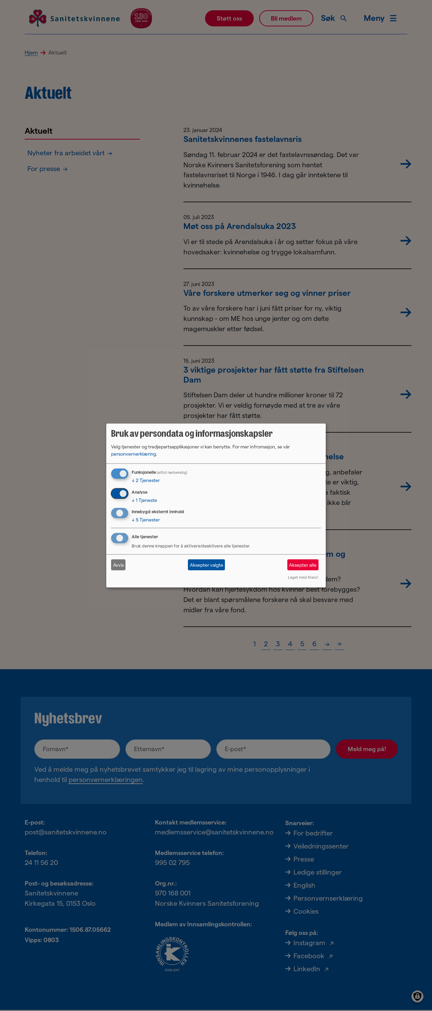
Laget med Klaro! (303, 577)
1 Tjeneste (144, 499)
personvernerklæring (133, 453)
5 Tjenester (146, 519)
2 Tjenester (146, 480)
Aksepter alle (302, 564)
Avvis (118, 564)
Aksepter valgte (206, 564)
